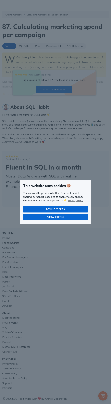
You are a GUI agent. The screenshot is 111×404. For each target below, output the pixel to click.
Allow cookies (55, 217)
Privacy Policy (75, 200)
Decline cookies (55, 209)
